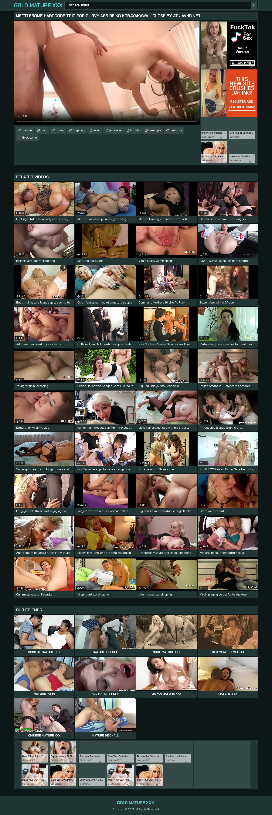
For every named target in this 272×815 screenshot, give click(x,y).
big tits (135, 130)
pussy (60, 130)
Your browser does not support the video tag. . (107, 73)
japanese (115, 130)
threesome (29, 137)
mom (44, 130)
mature (27, 130)
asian (96, 130)
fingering (79, 130)
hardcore (176, 130)
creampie (154, 130)
